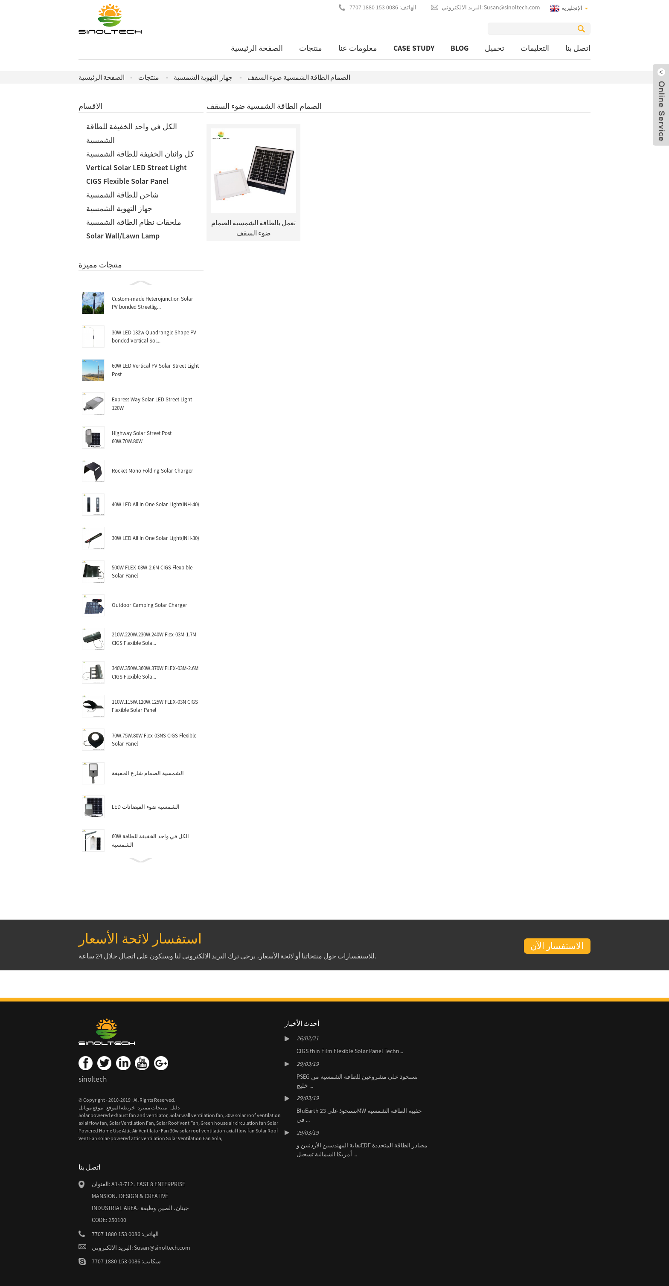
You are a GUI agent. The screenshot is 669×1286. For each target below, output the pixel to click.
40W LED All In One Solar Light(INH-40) (155, 504)
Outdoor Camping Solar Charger (149, 605)
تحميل (494, 48)
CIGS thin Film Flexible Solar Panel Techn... (350, 1051)
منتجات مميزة (152, 1107)
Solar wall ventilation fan (196, 1115)
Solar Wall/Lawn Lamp (123, 236)
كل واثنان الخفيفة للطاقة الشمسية (140, 154)
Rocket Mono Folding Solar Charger (152, 470)
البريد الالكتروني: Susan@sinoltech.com (491, 7)
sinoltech (93, 1079)
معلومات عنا (357, 48)
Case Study (413, 48)
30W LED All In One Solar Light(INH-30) (155, 538)
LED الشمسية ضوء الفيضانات (146, 806)
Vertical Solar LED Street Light (136, 167)
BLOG (459, 48)
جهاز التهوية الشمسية (203, 77)
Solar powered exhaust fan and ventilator (123, 1115)
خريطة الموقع (120, 1107)
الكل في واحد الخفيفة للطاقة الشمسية (131, 133)
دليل (174, 1107)
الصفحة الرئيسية (257, 48)
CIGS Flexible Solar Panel (127, 181)
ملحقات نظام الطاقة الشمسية (133, 222)
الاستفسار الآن (557, 946)
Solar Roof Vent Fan (177, 1123)
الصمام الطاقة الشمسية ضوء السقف (298, 77)
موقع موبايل (91, 1107)
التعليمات (535, 48)
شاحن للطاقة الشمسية (122, 195)
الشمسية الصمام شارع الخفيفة (148, 773)
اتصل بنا (577, 48)
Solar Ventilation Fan (131, 1123)
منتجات (310, 48)
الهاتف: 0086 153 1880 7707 (382, 7)
